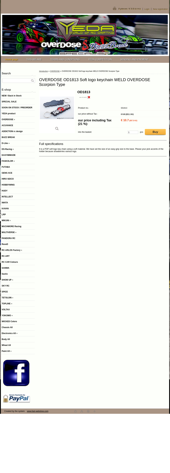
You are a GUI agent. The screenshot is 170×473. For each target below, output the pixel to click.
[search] (32, 80)
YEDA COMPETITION (100, 59)
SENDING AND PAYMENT (134, 59)
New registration (160, 9)
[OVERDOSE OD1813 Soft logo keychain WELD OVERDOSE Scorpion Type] (57, 111)
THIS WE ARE (34, 59)
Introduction (43, 71)
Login (146, 9)
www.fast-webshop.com (37, 411)
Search (6, 73)
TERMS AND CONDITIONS (65, 59)
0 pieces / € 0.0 (129, 8)
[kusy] (133, 132)
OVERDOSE (55, 71)
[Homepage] (11, 59)
